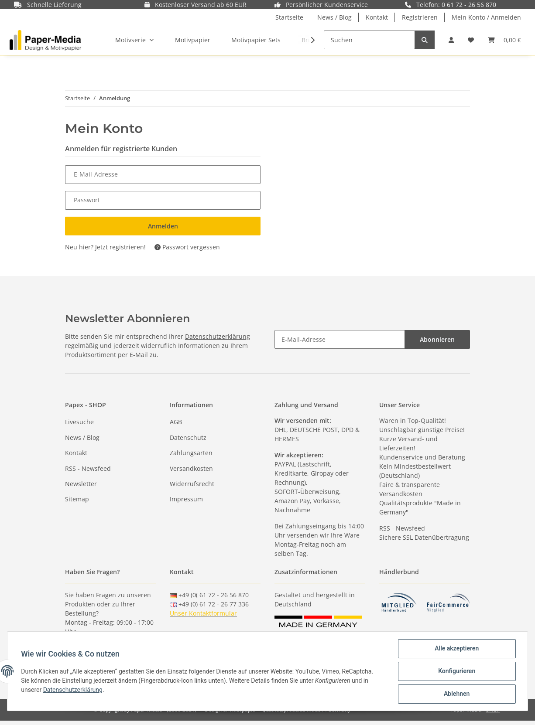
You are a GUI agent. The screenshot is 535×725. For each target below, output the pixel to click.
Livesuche (79, 422)
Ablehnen (456, 694)
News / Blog (334, 17)
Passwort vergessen (187, 247)
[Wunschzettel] (471, 40)
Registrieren (420, 17)
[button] (451, 40)
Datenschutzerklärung (217, 336)
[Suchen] (369, 40)
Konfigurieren (456, 671)
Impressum (186, 499)
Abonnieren (437, 339)
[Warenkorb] (504, 40)
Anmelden (163, 226)
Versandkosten (191, 468)
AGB (176, 422)
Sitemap (77, 499)
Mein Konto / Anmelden (486, 17)
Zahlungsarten (191, 453)
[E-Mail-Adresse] (339, 339)
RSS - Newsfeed (88, 468)
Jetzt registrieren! (120, 247)
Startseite (289, 17)
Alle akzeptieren (456, 648)
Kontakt (377, 17)
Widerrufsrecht (192, 484)
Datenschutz (188, 437)
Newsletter (81, 484)
